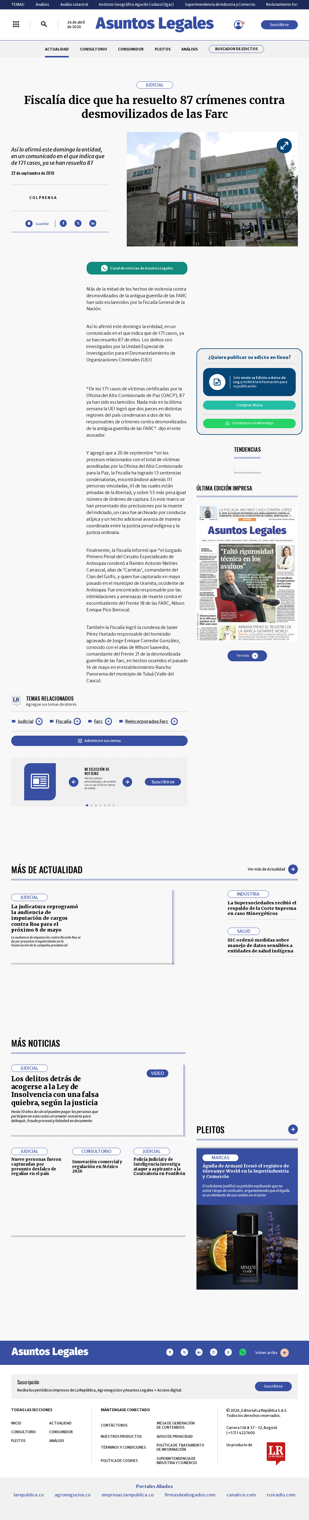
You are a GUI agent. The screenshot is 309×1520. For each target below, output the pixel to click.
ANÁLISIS (189, 49)
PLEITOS (162, 49)
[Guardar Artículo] (37, 223)
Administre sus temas (99, 740)
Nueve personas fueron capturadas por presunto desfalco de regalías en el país (36, 1337)
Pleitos (210, 1299)
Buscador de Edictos (236, 49)
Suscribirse (279, 24)
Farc (98, 721)
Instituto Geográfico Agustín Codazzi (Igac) (136, 4)
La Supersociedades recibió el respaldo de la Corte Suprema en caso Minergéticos (262, 908)
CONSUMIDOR (131, 49)
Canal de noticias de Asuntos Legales (137, 268)
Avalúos (42, 4)
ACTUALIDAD (57, 49)
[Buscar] (44, 24)
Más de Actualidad (46, 869)
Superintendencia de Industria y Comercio (220, 4)
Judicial (25, 721)
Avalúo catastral (74, 4)
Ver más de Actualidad (273, 869)
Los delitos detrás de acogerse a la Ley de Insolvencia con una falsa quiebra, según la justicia (54, 1261)
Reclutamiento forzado (286, 4)
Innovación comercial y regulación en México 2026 (97, 1337)
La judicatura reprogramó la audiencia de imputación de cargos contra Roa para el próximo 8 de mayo (44, 918)
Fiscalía (64, 721)
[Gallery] (100, 778)
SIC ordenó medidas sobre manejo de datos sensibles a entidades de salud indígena (260, 945)
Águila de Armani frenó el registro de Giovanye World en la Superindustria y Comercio (245, 1342)
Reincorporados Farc (146, 721)
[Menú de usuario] (238, 25)
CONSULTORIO (93, 49)
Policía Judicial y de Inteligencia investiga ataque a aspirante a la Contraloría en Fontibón (159, 1337)
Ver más (247, 656)
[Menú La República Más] (16, 24)
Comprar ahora (249, 405)
